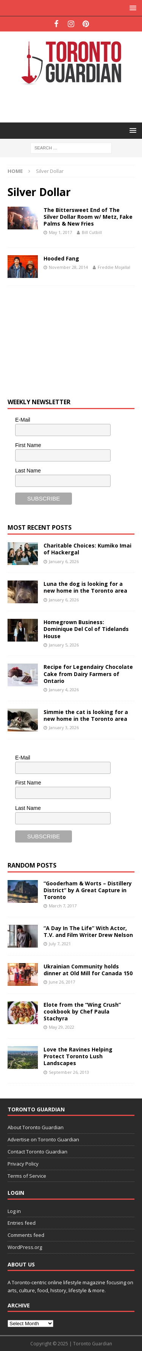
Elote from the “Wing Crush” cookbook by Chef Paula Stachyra (82, 1011)
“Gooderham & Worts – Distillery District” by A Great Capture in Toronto (88, 890)
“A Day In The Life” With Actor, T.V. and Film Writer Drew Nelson (88, 931)
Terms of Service (27, 1175)
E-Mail (22, 420)
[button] (131, 8)
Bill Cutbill (92, 232)
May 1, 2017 (60, 232)
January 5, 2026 (64, 645)
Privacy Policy (23, 1163)
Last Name (28, 471)
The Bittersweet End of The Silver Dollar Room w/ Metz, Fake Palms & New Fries (88, 216)
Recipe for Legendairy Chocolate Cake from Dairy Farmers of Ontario (88, 673)
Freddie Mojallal (114, 267)
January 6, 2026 (64, 561)
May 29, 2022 (61, 1027)
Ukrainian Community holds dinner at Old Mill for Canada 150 (88, 970)
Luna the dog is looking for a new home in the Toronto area (85, 587)
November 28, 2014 (68, 267)
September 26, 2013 (69, 1072)
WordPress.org (25, 1247)
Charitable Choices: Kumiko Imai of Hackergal (87, 549)
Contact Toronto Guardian (37, 1151)
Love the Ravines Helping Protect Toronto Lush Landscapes (78, 1056)
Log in (14, 1211)
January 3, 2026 (64, 727)
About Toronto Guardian (36, 1127)
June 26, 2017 (62, 982)
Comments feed (26, 1235)
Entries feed (22, 1222)
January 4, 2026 (64, 689)
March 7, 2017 (62, 906)
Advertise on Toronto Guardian (43, 1139)
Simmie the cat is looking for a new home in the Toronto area (86, 715)
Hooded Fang (61, 258)
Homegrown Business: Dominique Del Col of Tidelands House (86, 628)
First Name (28, 445)
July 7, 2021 (60, 943)
